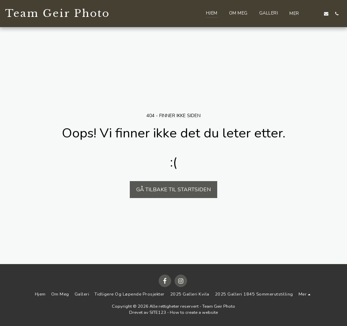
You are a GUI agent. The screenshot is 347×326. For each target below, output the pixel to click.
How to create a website (194, 312)
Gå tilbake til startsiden (173, 189)
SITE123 (157, 312)
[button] (316, 13)
